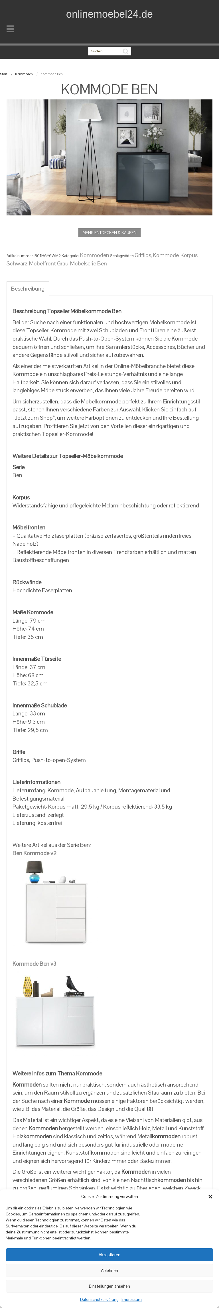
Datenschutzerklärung (99, 1299)
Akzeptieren (109, 1254)
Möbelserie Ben (88, 263)
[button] (210, 1196)
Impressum (131, 1299)
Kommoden (24, 74)
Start (3, 74)
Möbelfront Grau (48, 263)
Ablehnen (109, 1270)
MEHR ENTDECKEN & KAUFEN (110, 232)
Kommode (166, 255)
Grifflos (143, 255)
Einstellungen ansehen (109, 1286)
